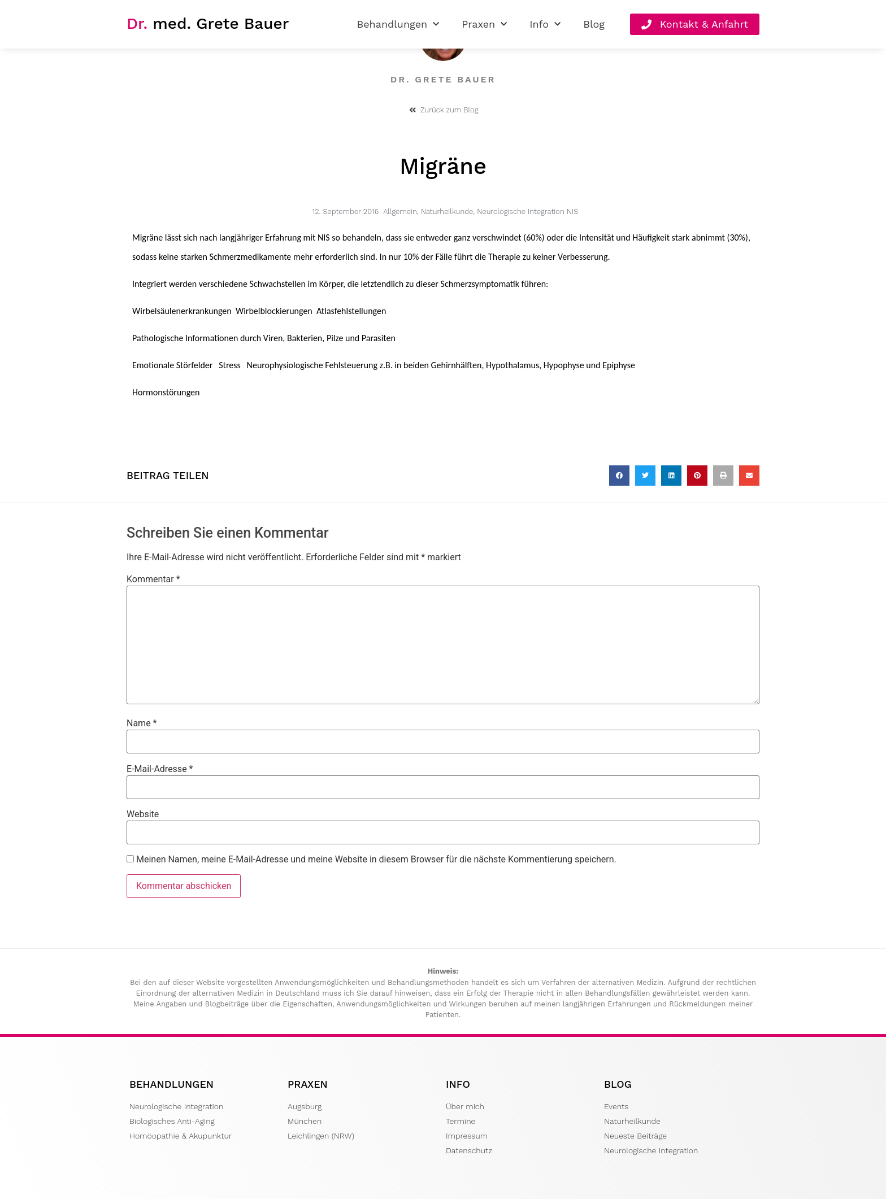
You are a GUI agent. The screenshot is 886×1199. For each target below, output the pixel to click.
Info (545, 24)
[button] (619, 475)
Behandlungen (398, 24)
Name (142, 723)
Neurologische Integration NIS (527, 211)
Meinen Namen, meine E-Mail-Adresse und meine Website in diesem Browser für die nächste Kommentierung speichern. (376, 859)
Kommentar (153, 579)
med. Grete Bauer (208, 23)
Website (143, 814)
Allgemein (400, 211)
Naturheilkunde (447, 211)
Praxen (484, 24)
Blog (594, 24)
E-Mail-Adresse (160, 769)
